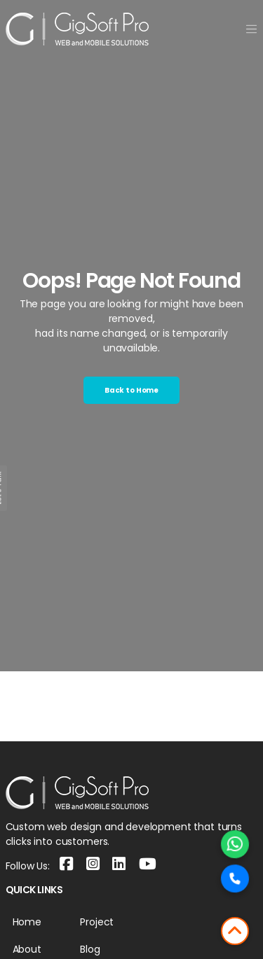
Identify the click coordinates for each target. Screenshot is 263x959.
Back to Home (131, 390)
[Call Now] (235, 878)
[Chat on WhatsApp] (235, 844)
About (27, 949)
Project (97, 922)
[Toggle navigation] (251, 29)
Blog (90, 949)
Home (27, 922)
